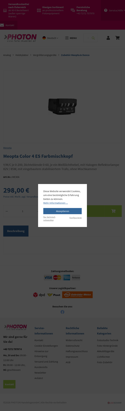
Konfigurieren (75, 217)
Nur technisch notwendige (49, 218)
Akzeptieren (62, 211)
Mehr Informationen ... (55, 202)
